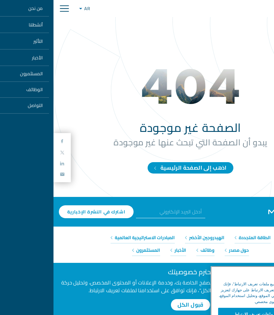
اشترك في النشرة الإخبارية (43, 211)
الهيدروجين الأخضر (151, 237)
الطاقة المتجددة (199, 237)
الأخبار (125, 250)
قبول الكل (137, 305)
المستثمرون (93, 250)
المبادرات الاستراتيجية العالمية (89, 237)
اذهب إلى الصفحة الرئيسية (137, 168)
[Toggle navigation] (10, 8)
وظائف (152, 250)
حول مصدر (183, 250)
